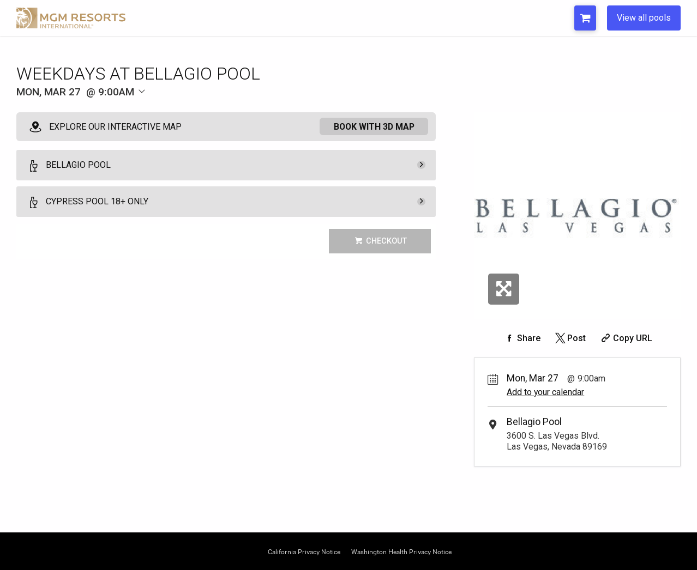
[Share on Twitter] (569, 338)
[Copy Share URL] (625, 338)
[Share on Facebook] (521, 338)
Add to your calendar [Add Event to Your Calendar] (545, 392)
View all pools (644, 18)
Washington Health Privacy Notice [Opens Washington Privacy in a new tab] (401, 550)
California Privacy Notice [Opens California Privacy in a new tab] (304, 550)
